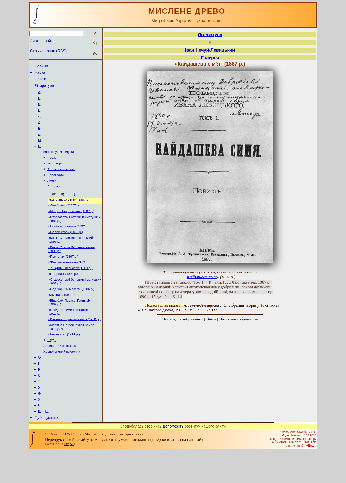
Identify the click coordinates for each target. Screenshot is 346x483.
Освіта (40, 81)
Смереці (69, 476)
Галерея (53, 200)
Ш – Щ (43, 443)
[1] (74, 207)
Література (44, 88)
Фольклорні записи (61, 181)
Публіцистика (47, 450)
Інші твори (55, 175)
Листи (51, 193)
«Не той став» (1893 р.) (65, 248)
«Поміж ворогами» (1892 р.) (68, 242)
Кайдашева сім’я (202, 277)
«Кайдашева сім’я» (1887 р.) (69, 213)
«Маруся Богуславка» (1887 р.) (71, 226)
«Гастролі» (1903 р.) (63, 293)
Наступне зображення (238, 319)
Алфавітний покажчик (59, 370)
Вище (211, 319)
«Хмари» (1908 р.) (61, 315)
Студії (51, 363)
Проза (51, 168)
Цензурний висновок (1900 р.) (70, 287)
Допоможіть (173, 459)
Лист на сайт (41, 41)
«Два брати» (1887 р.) (64, 220)
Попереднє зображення (182, 319)
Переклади (55, 187)
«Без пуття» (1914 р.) (64, 357)
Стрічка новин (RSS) (48, 51)
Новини (41, 67)
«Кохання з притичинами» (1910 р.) (74, 341)
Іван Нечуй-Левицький (59, 162)
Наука (40, 74)
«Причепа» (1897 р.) (63, 274)
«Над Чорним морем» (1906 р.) (71, 309)
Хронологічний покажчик (61, 376)
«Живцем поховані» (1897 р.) (70, 280)
